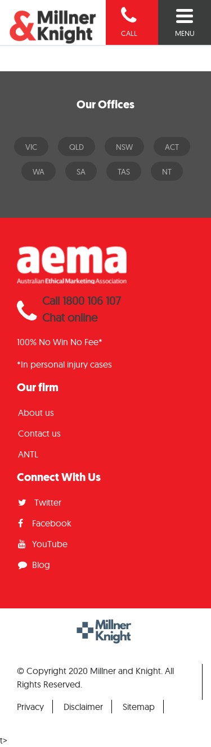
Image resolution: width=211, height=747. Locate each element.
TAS (124, 172)
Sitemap (139, 706)
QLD (76, 147)
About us (36, 412)
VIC (31, 147)
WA (38, 172)
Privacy (30, 706)
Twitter (39, 502)
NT (167, 172)
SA (81, 172)
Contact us (39, 433)
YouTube (43, 543)
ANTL (28, 454)
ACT (172, 147)
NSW (124, 147)
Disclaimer (83, 706)
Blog (34, 564)
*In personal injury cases (64, 364)
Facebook (44, 523)
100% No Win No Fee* (59, 341)
